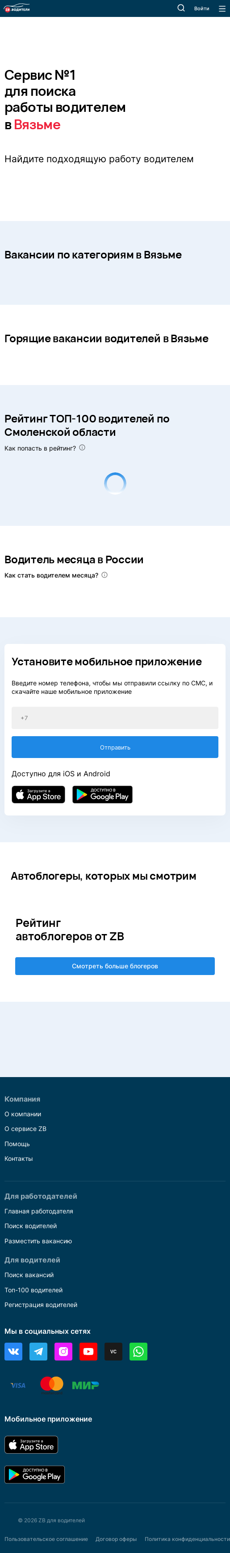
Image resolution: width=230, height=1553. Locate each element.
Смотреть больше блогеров (115, 966)
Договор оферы (116, 1539)
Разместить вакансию (38, 1241)
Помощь (17, 1143)
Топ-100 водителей (33, 1290)
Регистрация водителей (40, 1304)
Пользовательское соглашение (46, 1539)
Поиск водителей (30, 1225)
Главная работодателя (38, 1211)
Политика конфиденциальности (187, 1539)
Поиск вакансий (29, 1274)
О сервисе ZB (25, 1128)
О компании (22, 1114)
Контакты (18, 1158)
